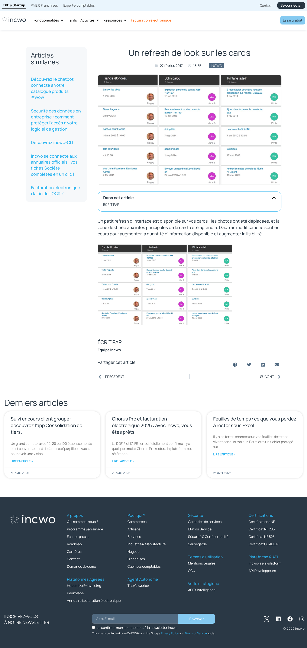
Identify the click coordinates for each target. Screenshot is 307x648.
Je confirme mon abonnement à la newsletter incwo (137, 627)
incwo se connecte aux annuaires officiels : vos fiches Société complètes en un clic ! (54, 165)
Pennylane (75, 593)
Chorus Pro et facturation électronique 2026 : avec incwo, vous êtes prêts (152, 425)
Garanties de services (205, 521)
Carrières (74, 551)
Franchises (136, 559)
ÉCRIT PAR (111, 204)
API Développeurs (262, 570)
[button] (274, 198)
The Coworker (138, 585)
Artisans (133, 529)
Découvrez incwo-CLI (52, 142)
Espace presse (78, 536)
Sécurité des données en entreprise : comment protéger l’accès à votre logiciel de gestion (56, 120)
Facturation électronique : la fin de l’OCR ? (55, 190)
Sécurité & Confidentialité (208, 536)
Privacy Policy (170, 633)
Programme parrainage (85, 529)
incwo (216, 65)
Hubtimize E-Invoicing (84, 585)
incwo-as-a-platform (265, 563)
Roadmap (74, 544)
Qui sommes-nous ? (82, 521)
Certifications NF (262, 521)
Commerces (136, 521)
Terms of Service (196, 633)
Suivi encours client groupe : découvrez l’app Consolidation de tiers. (46, 425)
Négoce (133, 551)
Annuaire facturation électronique (94, 600)
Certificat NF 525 (262, 536)
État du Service (199, 529)
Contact (73, 559)
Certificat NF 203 (262, 529)
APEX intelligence (202, 590)
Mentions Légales (201, 563)
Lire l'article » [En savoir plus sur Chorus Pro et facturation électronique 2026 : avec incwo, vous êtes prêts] (123, 461)
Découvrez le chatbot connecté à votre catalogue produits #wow (52, 88)
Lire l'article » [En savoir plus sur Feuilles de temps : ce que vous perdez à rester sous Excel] (224, 454)
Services (134, 536)
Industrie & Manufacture (146, 544)
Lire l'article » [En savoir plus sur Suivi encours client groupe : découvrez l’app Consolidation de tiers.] (22, 461)
